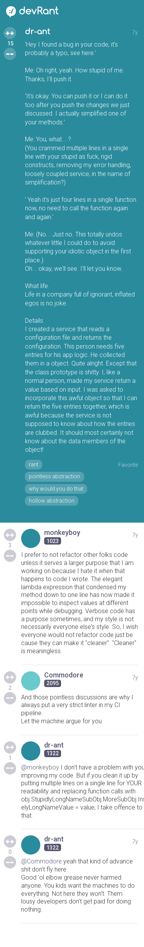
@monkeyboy (40, 767)
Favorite (128, 465)
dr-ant (37, 31)
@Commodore (41, 861)
